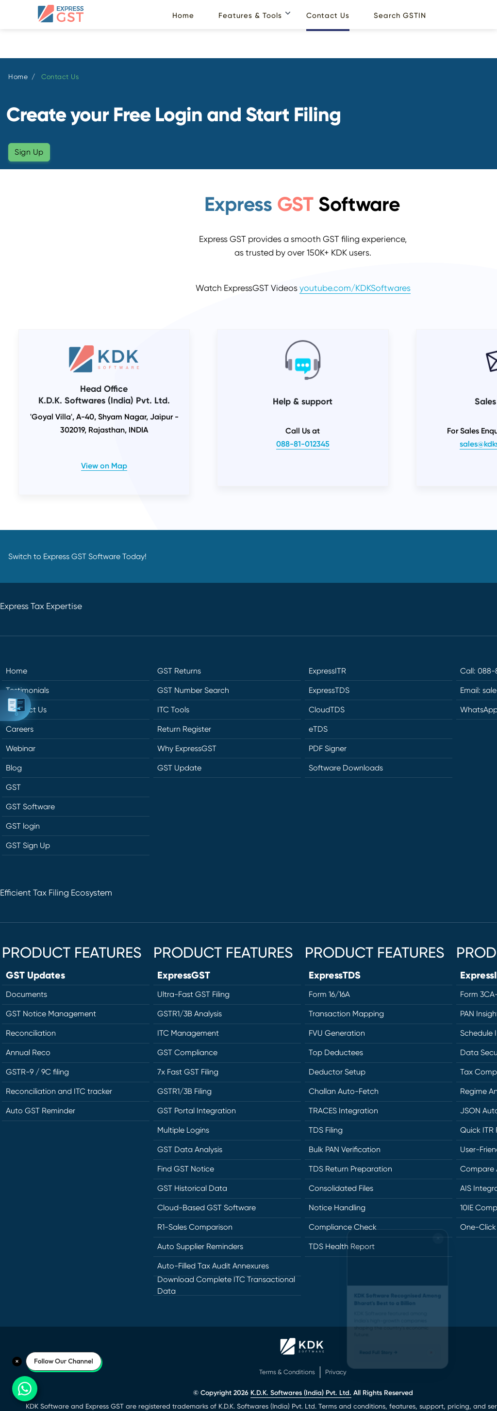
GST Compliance (187, 1052)
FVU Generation (337, 1033)
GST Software (30, 806)
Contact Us (327, 15)
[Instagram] (467, 804)
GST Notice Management (51, 1013)
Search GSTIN (400, 15)
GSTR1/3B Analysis (189, 1013)
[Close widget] (444, 1217)
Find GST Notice (185, 1168)
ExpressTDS (329, 690)
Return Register (184, 729)
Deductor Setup (337, 1071)
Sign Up (29, 152)
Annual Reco (28, 1052)
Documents (26, 994)
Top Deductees (336, 1052)
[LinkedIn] (467, 782)
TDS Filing (326, 1130)
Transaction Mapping (346, 1013)
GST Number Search (193, 690)
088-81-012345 (303, 444)
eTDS (318, 729)
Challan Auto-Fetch (344, 1091)
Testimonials (27, 690)
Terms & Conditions (287, 1372)
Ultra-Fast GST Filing (193, 994)
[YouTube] (467, 825)
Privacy (336, 1372)
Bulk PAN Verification (345, 1149)
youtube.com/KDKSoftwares (355, 288)
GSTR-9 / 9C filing (37, 1071)
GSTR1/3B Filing (184, 1091)
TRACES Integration (343, 1110)
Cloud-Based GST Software (206, 1207)
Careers (19, 729)
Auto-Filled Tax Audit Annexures (213, 1265)
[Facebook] (467, 738)
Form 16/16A (329, 994)
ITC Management (188, 1033)
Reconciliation (31, 1033)
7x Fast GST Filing (187, 1071)
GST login (23, 826)
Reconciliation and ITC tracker (59, 1091)
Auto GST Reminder (40, 1110)
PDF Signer (328, 748)
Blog (14, 767)
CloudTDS (327, 709)
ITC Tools (173, 709)
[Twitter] (467, 760)
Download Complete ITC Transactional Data (226, 1286)
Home (183, 15)
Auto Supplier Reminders (200, 1246)
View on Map (104, 465)
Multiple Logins (183, 1130)
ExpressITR (327, 670)
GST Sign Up (28, 845)
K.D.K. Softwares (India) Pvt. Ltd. (300, 1393)
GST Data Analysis (189, 1149)
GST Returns (179, 670)
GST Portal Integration (196, 1110)
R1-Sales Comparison (194, 1227)
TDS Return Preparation (350, 1168)
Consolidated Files (341, 1188)
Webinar (20, 748)
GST (13, 787)
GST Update (179, 767)
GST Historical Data (192, 1188)
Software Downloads (346, 767)
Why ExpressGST (186, 748)
